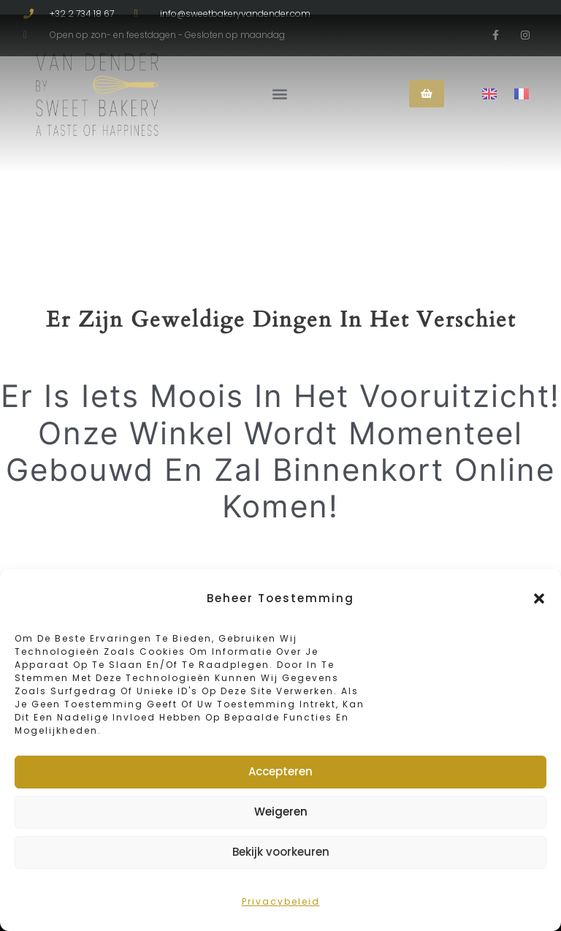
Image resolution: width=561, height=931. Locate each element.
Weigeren (281, 811)
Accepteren (280, 771)
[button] (539, 598)
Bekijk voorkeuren (280, 851)
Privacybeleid (281, 901)
